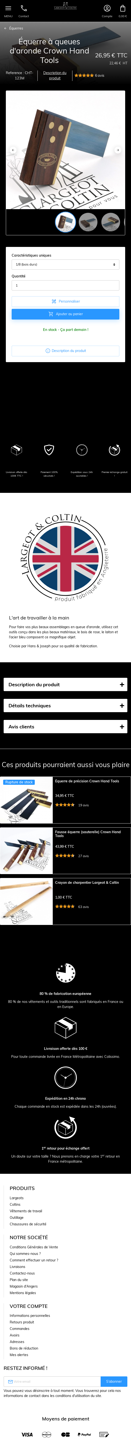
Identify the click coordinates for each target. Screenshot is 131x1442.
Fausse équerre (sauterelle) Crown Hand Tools (88, 839)
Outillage (17, 1233)
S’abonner (114, 1397)
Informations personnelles (30, 1331)
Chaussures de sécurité (28, 1240)
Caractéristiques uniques (31, 255)
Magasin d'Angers (24, 1302)
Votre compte (29, 1322)
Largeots (17, 1214)
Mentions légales (23, 1309)
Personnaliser (65, 301)
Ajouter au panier (65, 314)
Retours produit (22, 1338)
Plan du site (19, 1296)
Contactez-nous (22, 1289)
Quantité (19, 276)
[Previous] (13, 150)
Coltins (15, 1220)
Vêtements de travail (26, 1227)
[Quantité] (65, 285)
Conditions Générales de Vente (34, 1263)
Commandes (19, 1345)
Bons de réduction (24, 1364)
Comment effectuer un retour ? (34, 1276)
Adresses (17, 1358)
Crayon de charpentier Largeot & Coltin (87, 893)
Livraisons (17, 1283)
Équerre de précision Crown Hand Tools (87, 781)
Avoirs (14, 1351)
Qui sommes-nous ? (25, 1269)
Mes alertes (19, 1371)
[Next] (117, 150)
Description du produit (54, 75)
